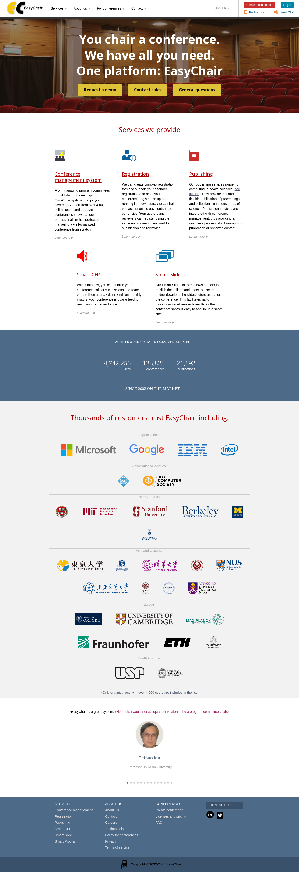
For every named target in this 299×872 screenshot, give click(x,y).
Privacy (110, 841)
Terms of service (117, 847)
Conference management (74, 810)
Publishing (201, 174)
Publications (257, 12)
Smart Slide (168, 274)
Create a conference (259, 5)
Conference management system (78, 177)
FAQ (159, 822)
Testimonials (114, 829)
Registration (135, 174)
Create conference (169, 810)
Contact (111, 816)
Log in (287, 5)
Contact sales (147, 89)
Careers (111, 822)
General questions (197, 89)
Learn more (64, 237)
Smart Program (66, 841)
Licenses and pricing (171, 816)
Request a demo (100, 89)
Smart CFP (287, 12)
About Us (112, 810)
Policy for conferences (121, 835)
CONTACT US (220, 805)
